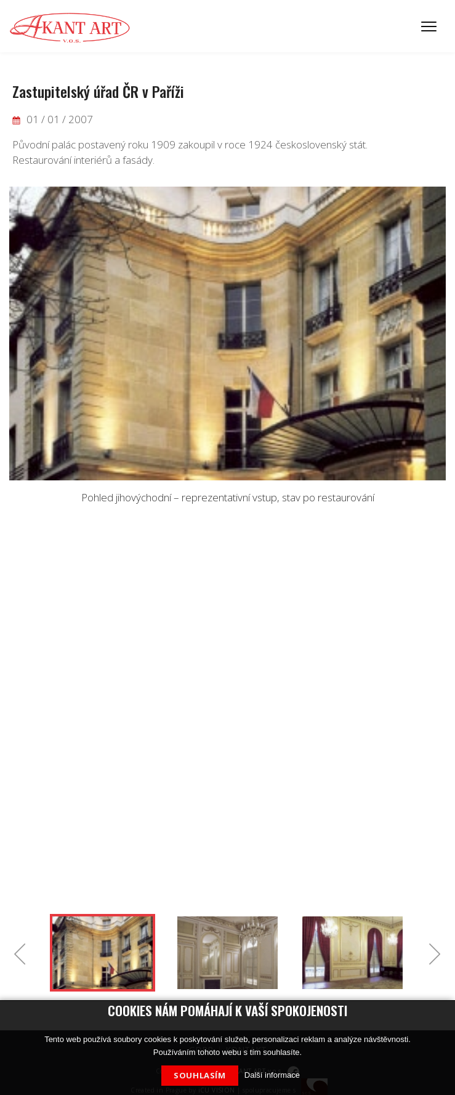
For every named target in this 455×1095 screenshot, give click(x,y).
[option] (227, 346)
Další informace (272, 1075)
